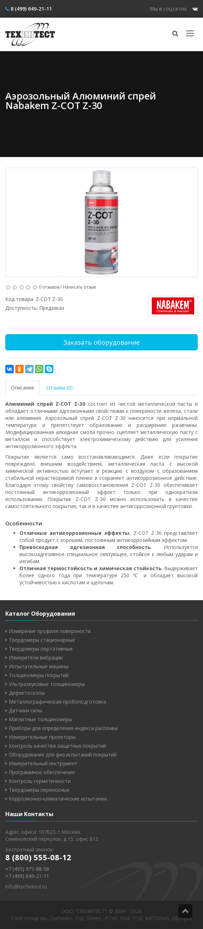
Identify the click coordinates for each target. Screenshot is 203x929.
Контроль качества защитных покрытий (57, 745)
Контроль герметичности (40, 781)
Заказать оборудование (101, 342)
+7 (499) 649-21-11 (27, 876)
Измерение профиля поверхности (50, 631)
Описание (22, 387)
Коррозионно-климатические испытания (58, 798)
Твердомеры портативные (41, 648)
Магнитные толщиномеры (40, 719)
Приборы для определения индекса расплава (63, 728)
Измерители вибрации (36, 657)
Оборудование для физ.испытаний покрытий (63, 754)
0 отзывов (49, 287)
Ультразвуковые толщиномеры (47, 684)
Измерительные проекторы (42, 737)
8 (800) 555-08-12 (38, 857)
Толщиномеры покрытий (38, 675)
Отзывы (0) (59, 387)
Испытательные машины (38, 666)
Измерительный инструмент (43, 763)
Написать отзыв (79, 287)
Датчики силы (25, 710)
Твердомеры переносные (39, 789)
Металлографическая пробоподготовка (57, 701)
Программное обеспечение (42, 772)
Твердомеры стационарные (42, 640)
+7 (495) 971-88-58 (27, 868)
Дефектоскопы (27, 692)
